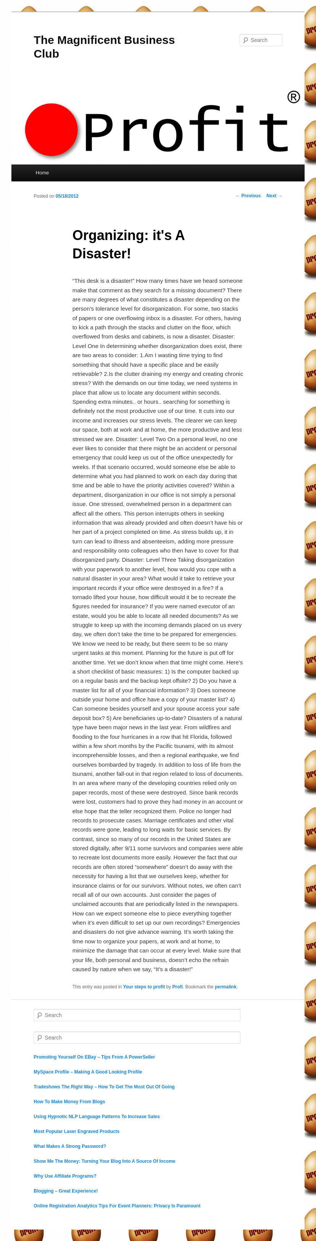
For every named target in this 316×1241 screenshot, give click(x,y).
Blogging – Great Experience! (66, 1191)
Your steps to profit (144, 987)
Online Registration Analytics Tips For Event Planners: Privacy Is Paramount (117, 1206)
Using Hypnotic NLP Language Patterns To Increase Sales (97, 1116)
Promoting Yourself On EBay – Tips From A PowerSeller (94, 1057)
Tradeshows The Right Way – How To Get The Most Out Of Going (104, 1087)
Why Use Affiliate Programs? (65, 1176)
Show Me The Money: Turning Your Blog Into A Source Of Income (104, 1161)
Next (274, 195)
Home (42, 173)
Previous (248, 195)
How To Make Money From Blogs (69, 1101)
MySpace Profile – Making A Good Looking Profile (88, 1072)
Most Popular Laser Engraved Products (76, 1131)
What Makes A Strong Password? (70, 1146)
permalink (226, 987)
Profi (178, 987)
